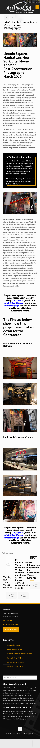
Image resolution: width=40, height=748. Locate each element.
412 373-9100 (7, 620)
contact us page (11, 305)
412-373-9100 (17, 300)
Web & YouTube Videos (15, 649)
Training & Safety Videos (15, 658)
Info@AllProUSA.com (10, 624)
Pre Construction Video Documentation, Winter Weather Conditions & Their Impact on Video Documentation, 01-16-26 (23, 574)
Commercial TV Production (16, 662)
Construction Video (13, 645)
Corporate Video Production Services (19, 654)
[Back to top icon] (20, 729)
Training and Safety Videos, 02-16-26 (7, 582)
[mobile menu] (37, 7)
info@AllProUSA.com (14, 303)
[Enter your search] (20, 678)
